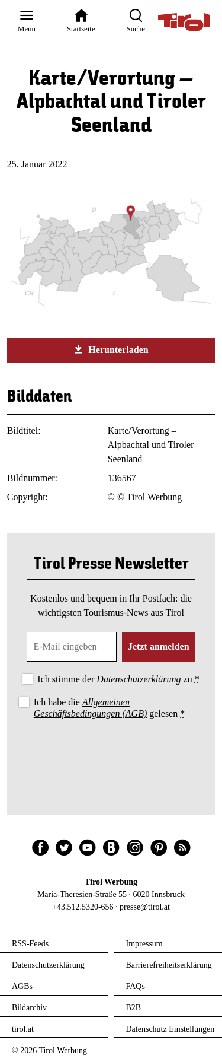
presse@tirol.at (145, 906)
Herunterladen (110, 349)
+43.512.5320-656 (83, 906)
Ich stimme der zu (118, 679)
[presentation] (111, 754)
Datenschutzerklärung (138, 679)
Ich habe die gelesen (109, 707)
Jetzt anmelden (158, 646)
